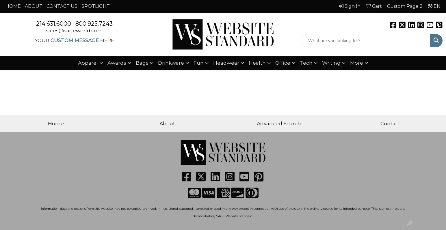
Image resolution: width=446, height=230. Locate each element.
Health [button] (257, 63)
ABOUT (33, 6)
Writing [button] (331, 63)
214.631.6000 (53, 23)
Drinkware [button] (171, 63)
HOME (13, 6)
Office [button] (282, 63)
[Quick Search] (365, 40)
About (167, 123)
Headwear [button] (226, 63)
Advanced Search (279, 123)
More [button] (356, 63)
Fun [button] (199, 63)
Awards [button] (116, 63)
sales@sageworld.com (74, 30)
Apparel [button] (88, 63)
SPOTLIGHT (95, 6)
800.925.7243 (94, 23)
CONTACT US (62, 6)
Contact (390, 123)
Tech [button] (306, 63)
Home (56, 123)
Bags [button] (142, 63)
